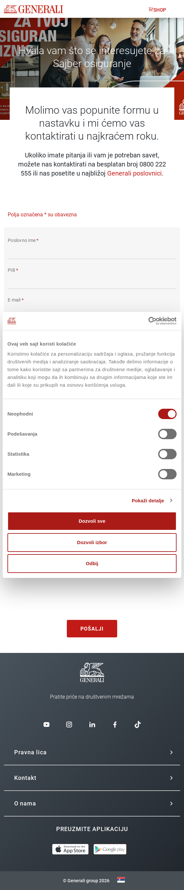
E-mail (16, 299)
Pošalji (92, 629)
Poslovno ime (23, 240)
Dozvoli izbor (92, 542)
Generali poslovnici (134, 173)
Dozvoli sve (92, 521)
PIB (13, 270)
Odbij (92, 563)
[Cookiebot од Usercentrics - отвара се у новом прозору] (148, 321)
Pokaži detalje (148, 500)
